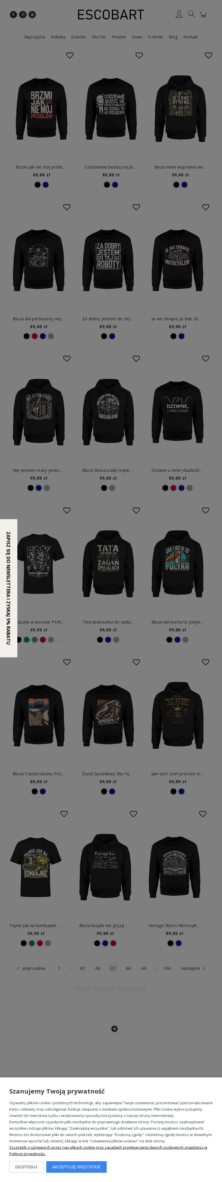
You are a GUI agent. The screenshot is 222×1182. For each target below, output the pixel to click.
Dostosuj (26, 1167)
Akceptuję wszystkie (76, 1167)
